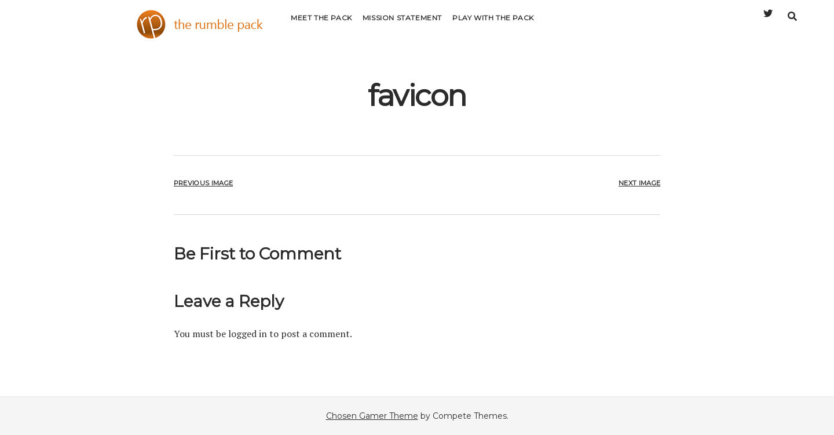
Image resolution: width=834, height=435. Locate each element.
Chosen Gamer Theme (372, 416)
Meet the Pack (321, 25)
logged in (247, 333)
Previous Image (203, 183)
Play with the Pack (493, 25)
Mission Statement (402, 25)
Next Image (639, 183)
